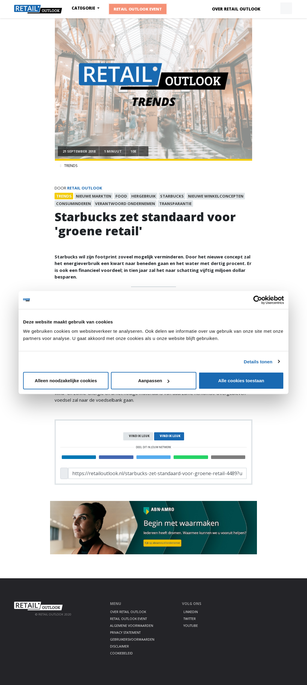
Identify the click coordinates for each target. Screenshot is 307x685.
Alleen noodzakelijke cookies (66, 380)
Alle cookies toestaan (241, 380)
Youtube (190, 626)
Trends (70, 165)
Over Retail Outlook (236, 9)
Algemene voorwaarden (131, 626)
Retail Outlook (84, 188)
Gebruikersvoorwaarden (132, 639)
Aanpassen (153, 380)
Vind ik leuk (139, 436)
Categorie (84, 8)
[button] (272, 8)
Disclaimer (119, 646)
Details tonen (258, 361)
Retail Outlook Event (137, 9)
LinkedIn (190, 612)
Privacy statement (125, 632)
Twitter (189, 619)
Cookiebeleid (121, 653)
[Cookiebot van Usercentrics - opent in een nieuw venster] (257, 299)
